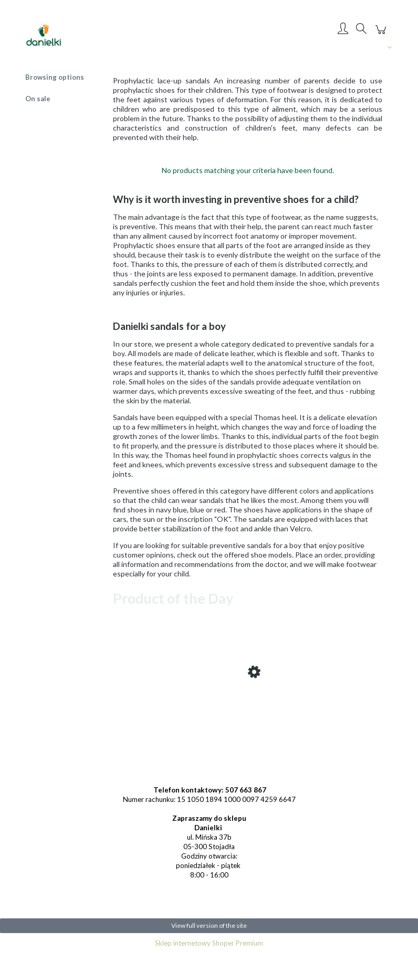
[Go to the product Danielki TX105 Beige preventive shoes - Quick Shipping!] (197, 712)
